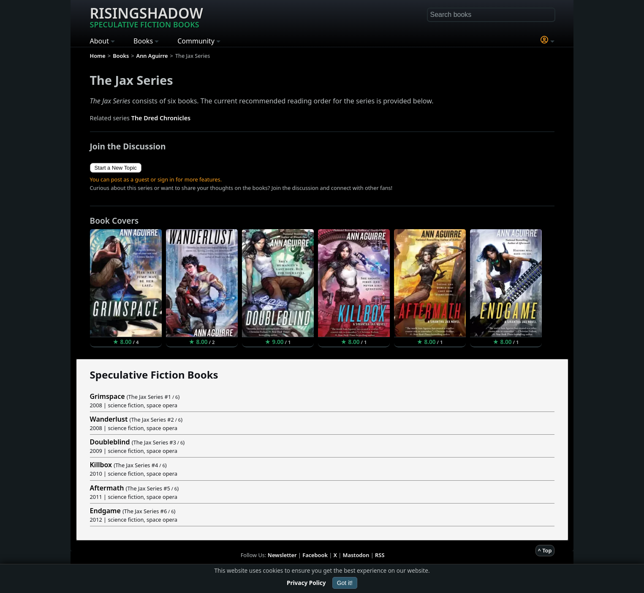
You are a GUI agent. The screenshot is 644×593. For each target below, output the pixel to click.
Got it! (345, 582)
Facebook (315, 555)
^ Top (545, 550)
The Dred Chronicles (160, 118)
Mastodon (356, 555)
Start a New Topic (116, 168)
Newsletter (282, 555)
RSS (379, 555)
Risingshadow (146, 16)
